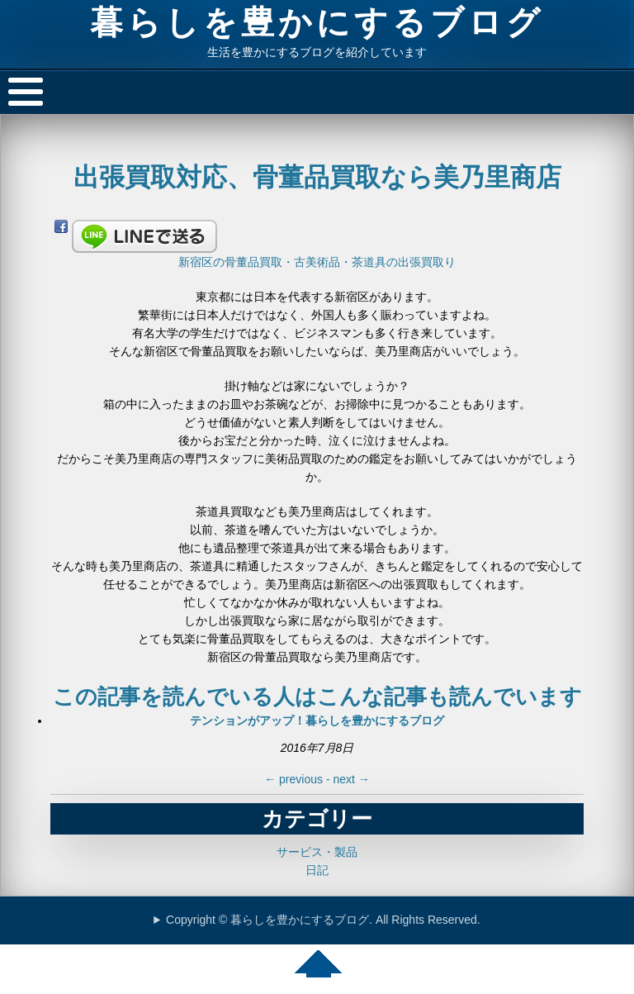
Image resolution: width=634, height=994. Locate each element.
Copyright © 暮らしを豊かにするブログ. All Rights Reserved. (323, 919)
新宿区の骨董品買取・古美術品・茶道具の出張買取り (317, 262)
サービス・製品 (317, 851)
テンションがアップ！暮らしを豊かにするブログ (317, 720)
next (351, 779)
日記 (317, 870)
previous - (298, 779)
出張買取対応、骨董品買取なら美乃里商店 (317, 177)
